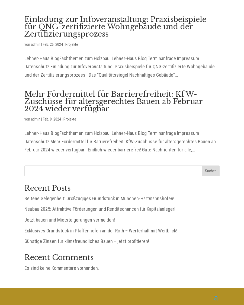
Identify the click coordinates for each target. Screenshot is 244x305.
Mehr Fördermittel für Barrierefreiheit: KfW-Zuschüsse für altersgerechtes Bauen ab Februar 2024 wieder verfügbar (113, 101)
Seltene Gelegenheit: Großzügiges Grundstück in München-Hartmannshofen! (99, 198)
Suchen (211, 171)
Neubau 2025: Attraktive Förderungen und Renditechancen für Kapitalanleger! (99, 209)
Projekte (71, 44)
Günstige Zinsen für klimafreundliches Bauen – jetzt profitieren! (86, 241)
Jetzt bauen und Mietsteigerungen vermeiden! (69, 220)
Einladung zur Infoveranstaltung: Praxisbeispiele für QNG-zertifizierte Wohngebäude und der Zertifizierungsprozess (115, 26)
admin (35, 44)
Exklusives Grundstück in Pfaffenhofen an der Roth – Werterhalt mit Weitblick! (100, 230)
